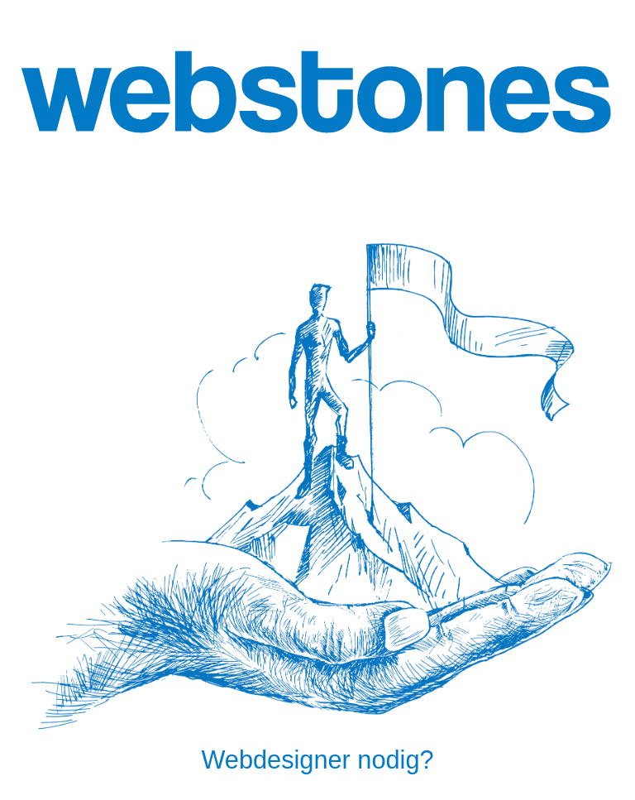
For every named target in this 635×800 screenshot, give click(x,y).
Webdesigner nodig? (317, 759)
